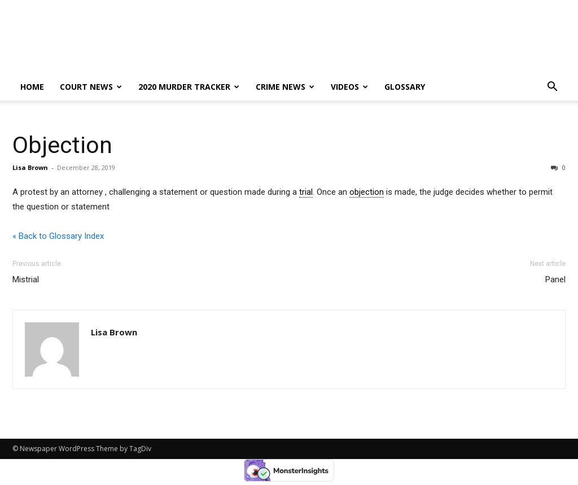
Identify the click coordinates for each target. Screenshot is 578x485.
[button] (552, 87)
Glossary (404, 86)
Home (32, 86)
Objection (62, 145)
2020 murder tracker (188, 86)
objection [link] (366, 192)
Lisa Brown (30, 167)
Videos (349, 86)
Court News (91, 86)
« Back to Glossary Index (58, 236)
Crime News (285, 86)
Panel (555, 279)
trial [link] (306, 192)
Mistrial (25, 279)
